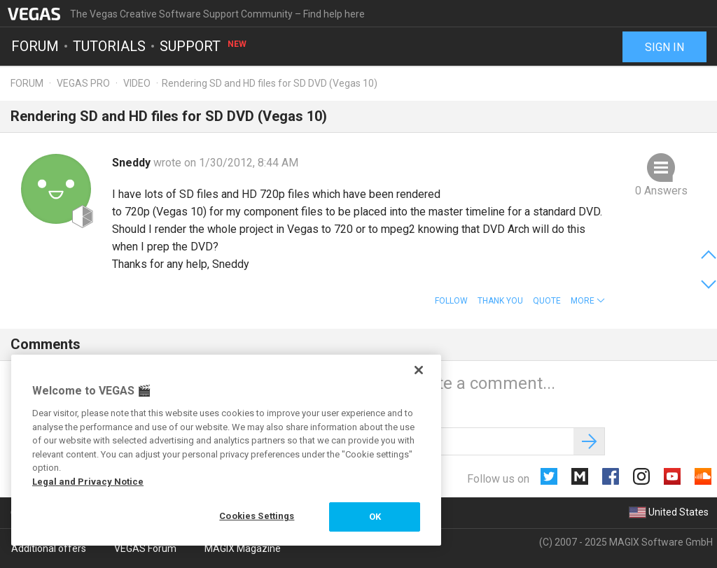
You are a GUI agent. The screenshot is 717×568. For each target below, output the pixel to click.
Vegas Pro (83, 83)
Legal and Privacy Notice (88, 481)
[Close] (418, 370)
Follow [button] (451, 301)
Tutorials (109, 46)
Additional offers (48, 548)
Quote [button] (547, 301)
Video (137, 83)
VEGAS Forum (145, 548)
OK (375, 516)
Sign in (664, 47)
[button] (588, 301)
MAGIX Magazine (242, 548)
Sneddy (132, 162)
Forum (35, 46)
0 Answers (661, 190)
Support (204, 46)
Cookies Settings (256, 516)
